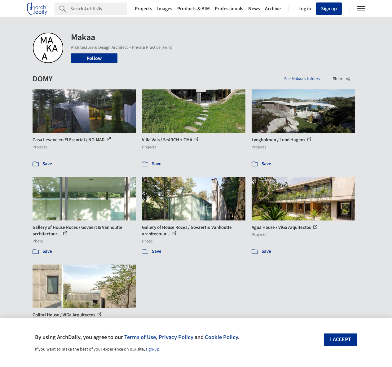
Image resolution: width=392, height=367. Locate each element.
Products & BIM (193, 8)
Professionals (229, 8)
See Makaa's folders (302, 79)
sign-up (152, 349)
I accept (340, 339)
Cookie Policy (221, 337)
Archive (273, 8)
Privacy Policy (176, 337)
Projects (143, 8)
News (254, 8)
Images (164, 8)
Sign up (329, 8)
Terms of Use (140, 337)
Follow (94, 58)
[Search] (99, 8)
